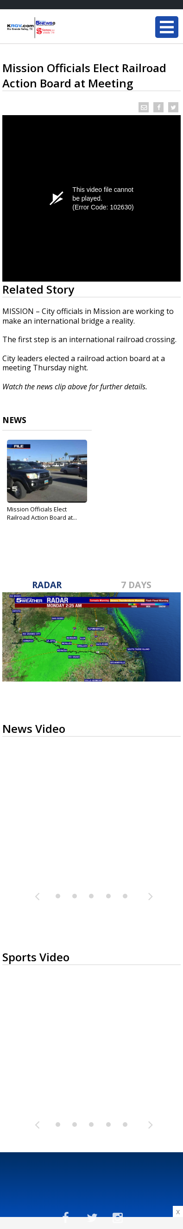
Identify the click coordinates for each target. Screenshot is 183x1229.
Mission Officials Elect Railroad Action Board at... (42, 513)
